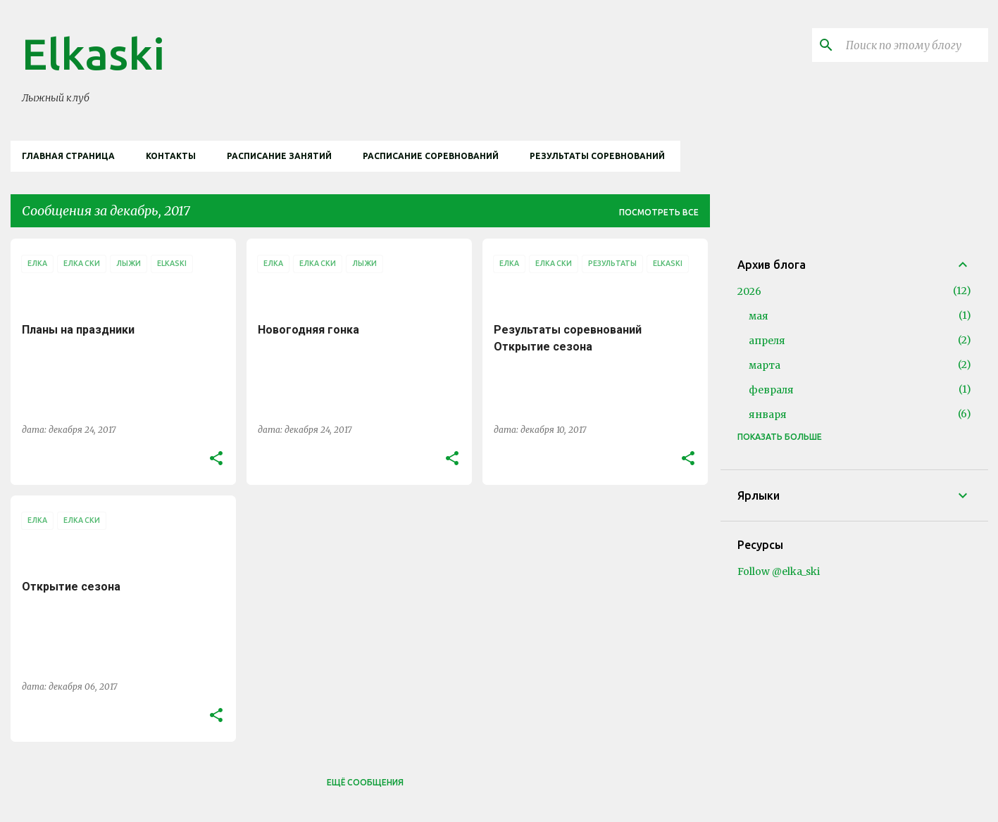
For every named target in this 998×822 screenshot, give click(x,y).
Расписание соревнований (431, 155)
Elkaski (93, 53)
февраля (771, 390)
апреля (767, 340)
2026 (749, 291)
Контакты (171, 155)
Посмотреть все (659, 212)
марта (764, 365)
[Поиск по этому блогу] (914, 45)
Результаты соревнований (597, 155)
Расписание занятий (279, 155)
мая (758, 316)
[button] (216, 459)
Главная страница (68, 155)
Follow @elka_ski (778, 571)
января (768, 414)
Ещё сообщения (365, 782)
